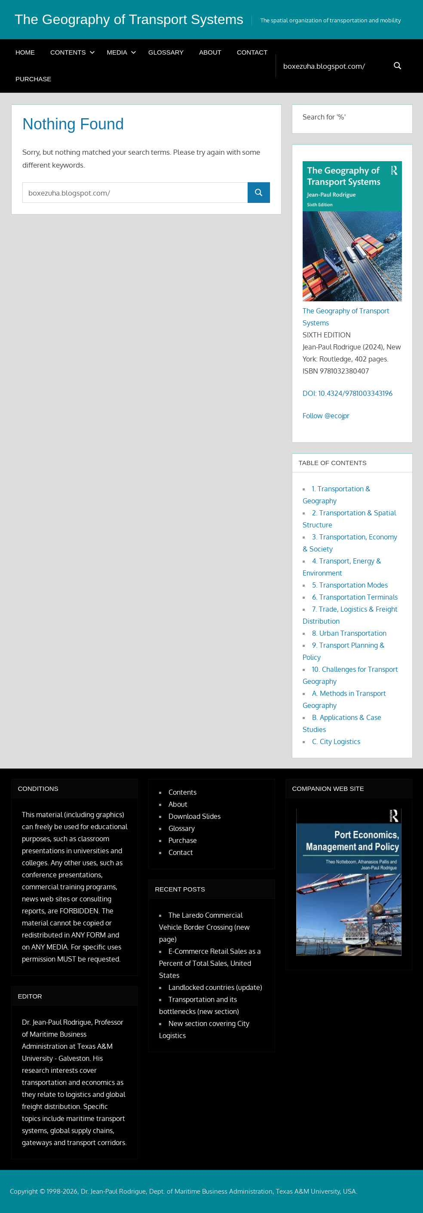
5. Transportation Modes (350, 584)
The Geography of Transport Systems (129, 19)
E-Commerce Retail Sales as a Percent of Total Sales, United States (210, 963)
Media (122, 51)
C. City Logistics (336, 741)
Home (25, 51)
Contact (252, 51)
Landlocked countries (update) (215, 987)
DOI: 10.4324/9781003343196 (347, 393)
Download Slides (195, 816)
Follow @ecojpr (326, 415)
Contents (72, 51)
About (210, 51)
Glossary (166, 51)
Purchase (33, 78)
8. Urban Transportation (349, 632)
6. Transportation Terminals (355, 596)
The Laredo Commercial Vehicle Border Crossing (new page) (204, 927)
